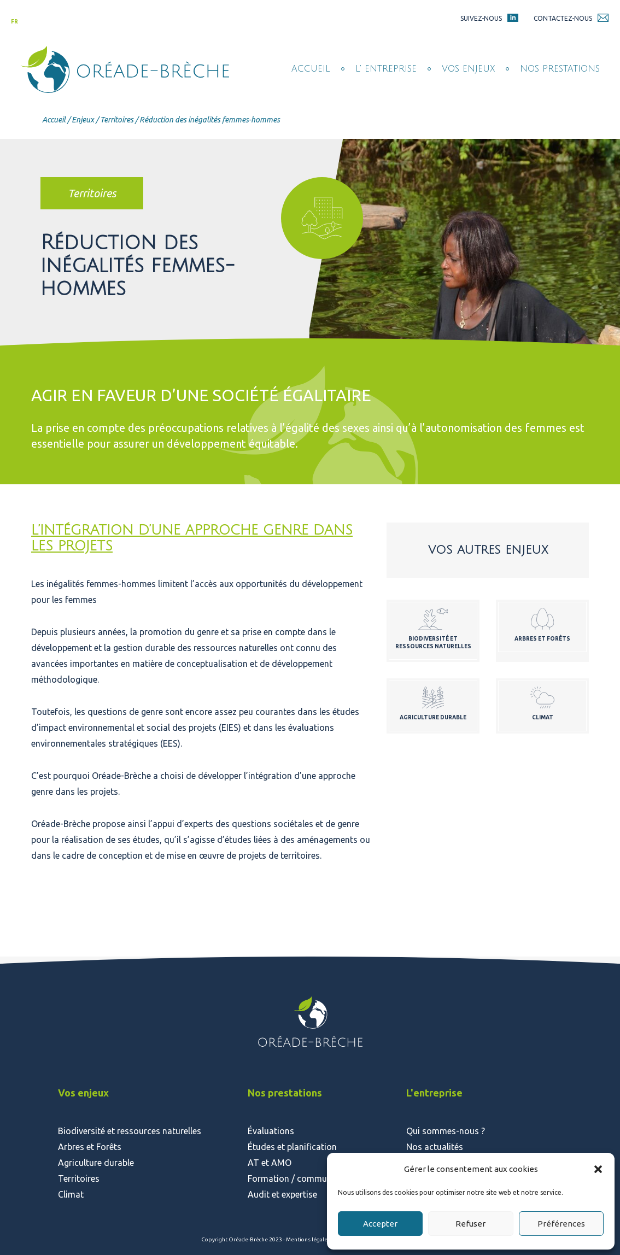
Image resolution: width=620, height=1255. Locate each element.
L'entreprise (434, 1092)
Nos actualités (434, 1147)
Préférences (561, 1223)
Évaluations (271, 1131)
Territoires (116, 119)
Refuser (470, 1223)
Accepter (380, 1223)
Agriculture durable (96, 1163)
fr (14, 22)
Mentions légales (308, 1239)
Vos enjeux (468, 69)
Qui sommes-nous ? (445, 1131)
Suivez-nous (481, 18)
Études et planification (292, 1147)
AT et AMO (269, 1163)
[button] (598, 1169)
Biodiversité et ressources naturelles (129, 1131)
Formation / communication (303, 1178)
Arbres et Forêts (89, 1147)
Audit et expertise (282, 1194)
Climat (71, 1194)
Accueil (310, 69)
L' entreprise (386, 69)
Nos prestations (560, 69)
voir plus (433, 631)
